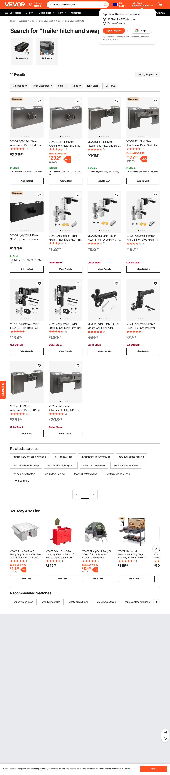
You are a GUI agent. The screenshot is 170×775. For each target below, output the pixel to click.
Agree (153, 768)
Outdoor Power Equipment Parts (70, 21)
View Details (65, 269)
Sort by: (142, 74)
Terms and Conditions (139, 37)
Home (12, 21)
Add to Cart (27, 180)
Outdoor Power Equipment (41, 21)
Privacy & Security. (123, 768)
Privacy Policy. (112, 39)
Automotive (21, 58)
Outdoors (23, 21)
